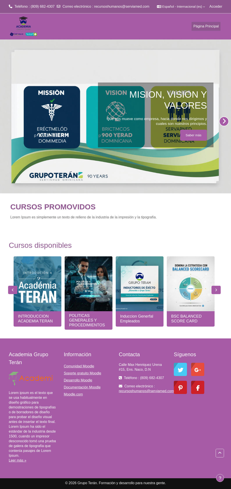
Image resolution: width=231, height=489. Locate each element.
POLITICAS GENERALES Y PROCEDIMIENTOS (87, 320)
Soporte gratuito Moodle (82, 373)
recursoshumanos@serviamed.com (121, 6)
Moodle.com (73, 394)
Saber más (193, 135)
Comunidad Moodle (79, 366)
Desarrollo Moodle (78, 380)
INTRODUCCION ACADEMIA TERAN (35, 318)
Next (216, 290)
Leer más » (17, 460)
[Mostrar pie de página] (220, 478)
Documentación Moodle (82, 387)
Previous (12, 290)
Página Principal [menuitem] (206, 26)
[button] (181, 6)
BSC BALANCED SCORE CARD (186, 318)
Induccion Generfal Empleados (136, 318)
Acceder (215, 6)
